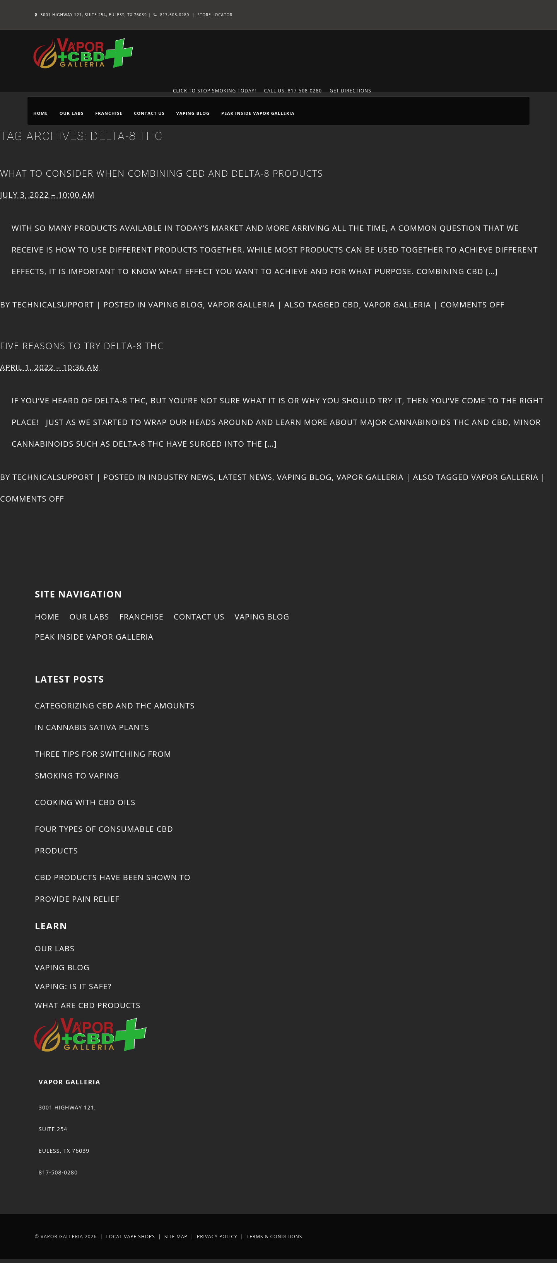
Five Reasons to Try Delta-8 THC (82, 346)
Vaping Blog (193, 113)
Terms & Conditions (274, 1236)
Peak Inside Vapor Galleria (257, 113)
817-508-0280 (171, 14)
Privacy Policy (217, 1236)
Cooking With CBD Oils (85, 802)
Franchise (108, 113)
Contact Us (149, 113)
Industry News (181, 477)
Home (40, 113)
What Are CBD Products (87, 1005)
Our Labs (72, 113)
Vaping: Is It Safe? (73, 986)
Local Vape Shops (130, 1236)
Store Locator (214, 14)
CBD (350, 304)
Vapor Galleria (241, 304)
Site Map (176, 1236)
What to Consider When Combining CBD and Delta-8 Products (161, 173)
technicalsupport (53, 304)
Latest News (245, 477)
